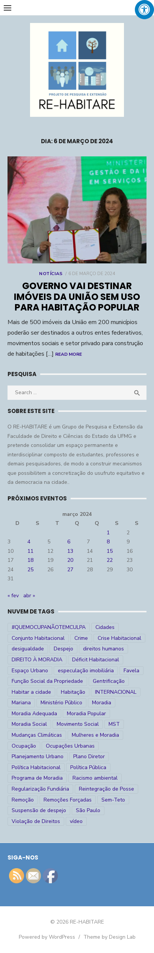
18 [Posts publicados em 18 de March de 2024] (30, 560)
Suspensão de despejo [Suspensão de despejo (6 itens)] (39, 810)
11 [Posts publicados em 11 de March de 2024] (30, 551)
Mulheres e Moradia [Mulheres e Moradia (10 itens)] (95, 735)
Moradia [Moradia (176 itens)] (101, 702)
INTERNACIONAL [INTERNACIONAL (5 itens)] (115, 692)
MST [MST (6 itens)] (114, 724)
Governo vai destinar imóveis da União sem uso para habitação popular (77, 297)
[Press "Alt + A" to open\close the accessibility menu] (144, 9)
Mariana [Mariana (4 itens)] (21, 702)
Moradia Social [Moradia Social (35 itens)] (29, 724)
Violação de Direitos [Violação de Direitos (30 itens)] (36, 821)
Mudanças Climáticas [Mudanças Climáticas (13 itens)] (37, 735)
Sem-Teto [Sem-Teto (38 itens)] (113, 799)
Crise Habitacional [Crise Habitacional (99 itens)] (119, 638)
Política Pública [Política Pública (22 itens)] (88, 767)
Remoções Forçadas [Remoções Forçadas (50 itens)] (68, 799)
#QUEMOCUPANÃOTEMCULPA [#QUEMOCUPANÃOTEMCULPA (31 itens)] (49, 627)
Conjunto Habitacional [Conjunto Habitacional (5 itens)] (38, 638)
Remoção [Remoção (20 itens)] (23, 799)
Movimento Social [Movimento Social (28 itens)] (78, 724)
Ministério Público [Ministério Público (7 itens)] (61, 702)
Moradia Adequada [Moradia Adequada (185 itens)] (34, 713)
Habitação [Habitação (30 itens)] (73, 692)
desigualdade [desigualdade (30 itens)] (28, 648)
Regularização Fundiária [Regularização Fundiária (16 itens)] (40, 788)
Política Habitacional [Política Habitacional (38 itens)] (36, 767)
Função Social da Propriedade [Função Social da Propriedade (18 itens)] (47, 681)
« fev (13, 595)
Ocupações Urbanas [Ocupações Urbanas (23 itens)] (70, 746)
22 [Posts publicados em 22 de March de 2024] (110, 560)
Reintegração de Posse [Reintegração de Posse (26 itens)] (106, 788)
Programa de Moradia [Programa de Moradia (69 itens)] (37, 778)
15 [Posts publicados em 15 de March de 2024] (110, 551)
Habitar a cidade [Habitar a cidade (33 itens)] (31, 692)
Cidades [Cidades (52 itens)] (105, 627)
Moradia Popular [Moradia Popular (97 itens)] (86, 713)
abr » (29, 595)
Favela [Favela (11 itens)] (131, 670)
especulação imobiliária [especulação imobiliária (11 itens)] (86, 670)
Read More (68, 354)
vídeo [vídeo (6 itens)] (76, 821)
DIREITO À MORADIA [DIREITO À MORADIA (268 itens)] (37, 659)
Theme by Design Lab (109, 937)
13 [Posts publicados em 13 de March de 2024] (70, 551)
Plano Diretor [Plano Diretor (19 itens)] (89, 756)
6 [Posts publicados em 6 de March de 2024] (68, 541)
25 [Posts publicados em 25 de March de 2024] (30, 569)
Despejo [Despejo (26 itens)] (63, 648)
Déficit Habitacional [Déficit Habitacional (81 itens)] (95, 659)
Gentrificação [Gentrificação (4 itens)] (109, 681)
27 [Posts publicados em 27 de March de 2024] (70, 569)
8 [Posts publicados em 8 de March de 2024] (108, 541)
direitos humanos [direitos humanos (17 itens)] (103, 648)
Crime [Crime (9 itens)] (81, 638)
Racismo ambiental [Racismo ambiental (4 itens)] (95, 778)
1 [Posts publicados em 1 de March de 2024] (108, 532)
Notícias (51, 274)
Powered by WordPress (47, 937)
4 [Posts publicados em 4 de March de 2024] (28, 541)
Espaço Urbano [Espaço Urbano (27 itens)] (30, 670)
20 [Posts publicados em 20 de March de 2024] (70, 560)
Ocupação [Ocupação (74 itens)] (24, 746)
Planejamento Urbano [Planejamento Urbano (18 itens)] (37, 756)
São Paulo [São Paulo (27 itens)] (88, 810)
